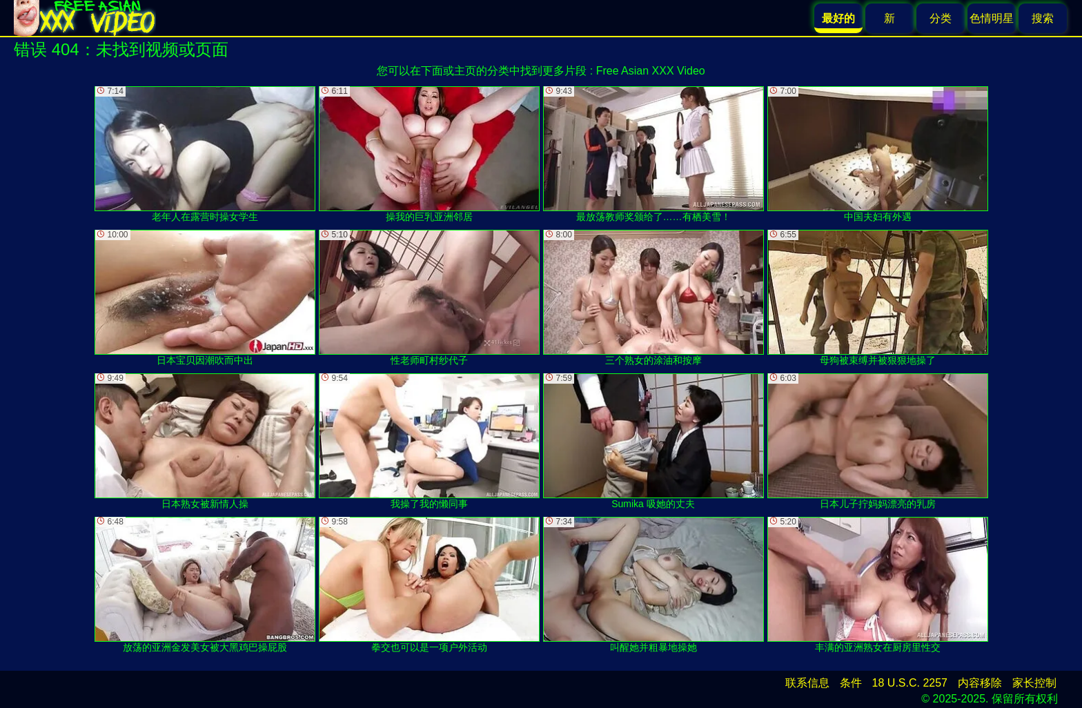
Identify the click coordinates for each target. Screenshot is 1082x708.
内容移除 (980, 683)
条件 (851, 683)
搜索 (1043, 18)
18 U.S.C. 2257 (909, 683)
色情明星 (992, 18)
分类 (940, 18)
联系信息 (807, 683)
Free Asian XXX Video (650, 71)
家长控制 (1034, 683)
